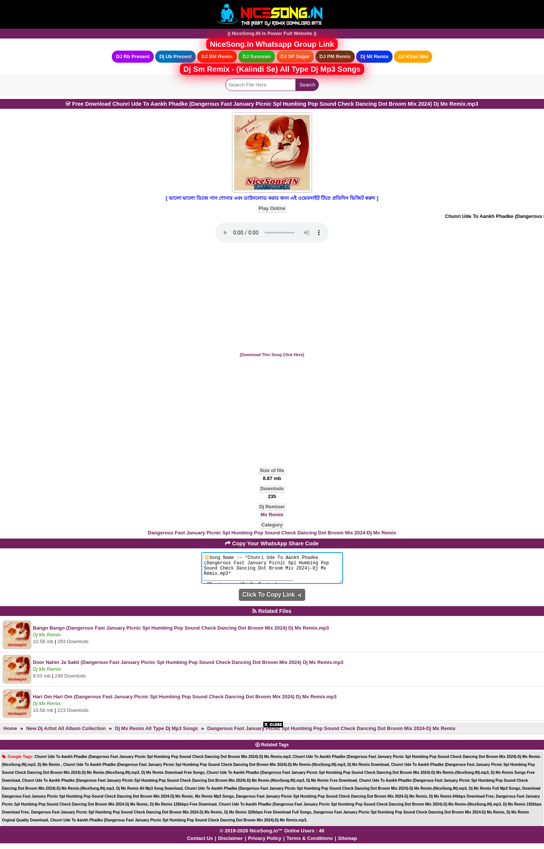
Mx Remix (272, 514)
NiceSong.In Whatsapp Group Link (272, 44)
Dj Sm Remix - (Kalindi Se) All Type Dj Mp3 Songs (272, 69)
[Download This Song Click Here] (272, 354)
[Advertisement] (272, 298)
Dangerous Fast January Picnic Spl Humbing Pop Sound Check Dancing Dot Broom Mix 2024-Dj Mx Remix (272, 533)
